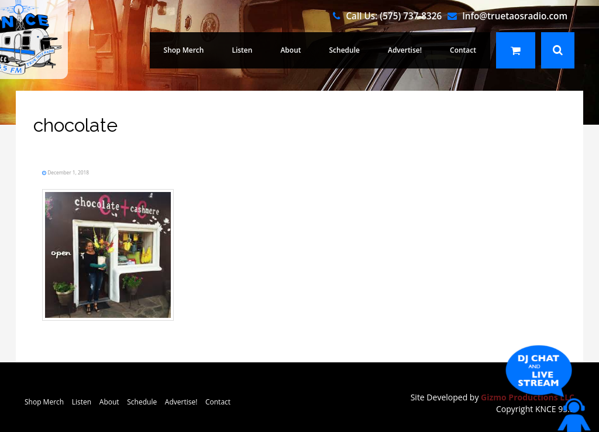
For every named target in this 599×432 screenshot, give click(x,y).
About (290, 50)
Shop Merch (184, 50)
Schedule (344, 50)
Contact (463, 50)
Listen (242, 50)
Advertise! (405, 50)
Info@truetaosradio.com (514, 16)
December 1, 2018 (67, 172)
